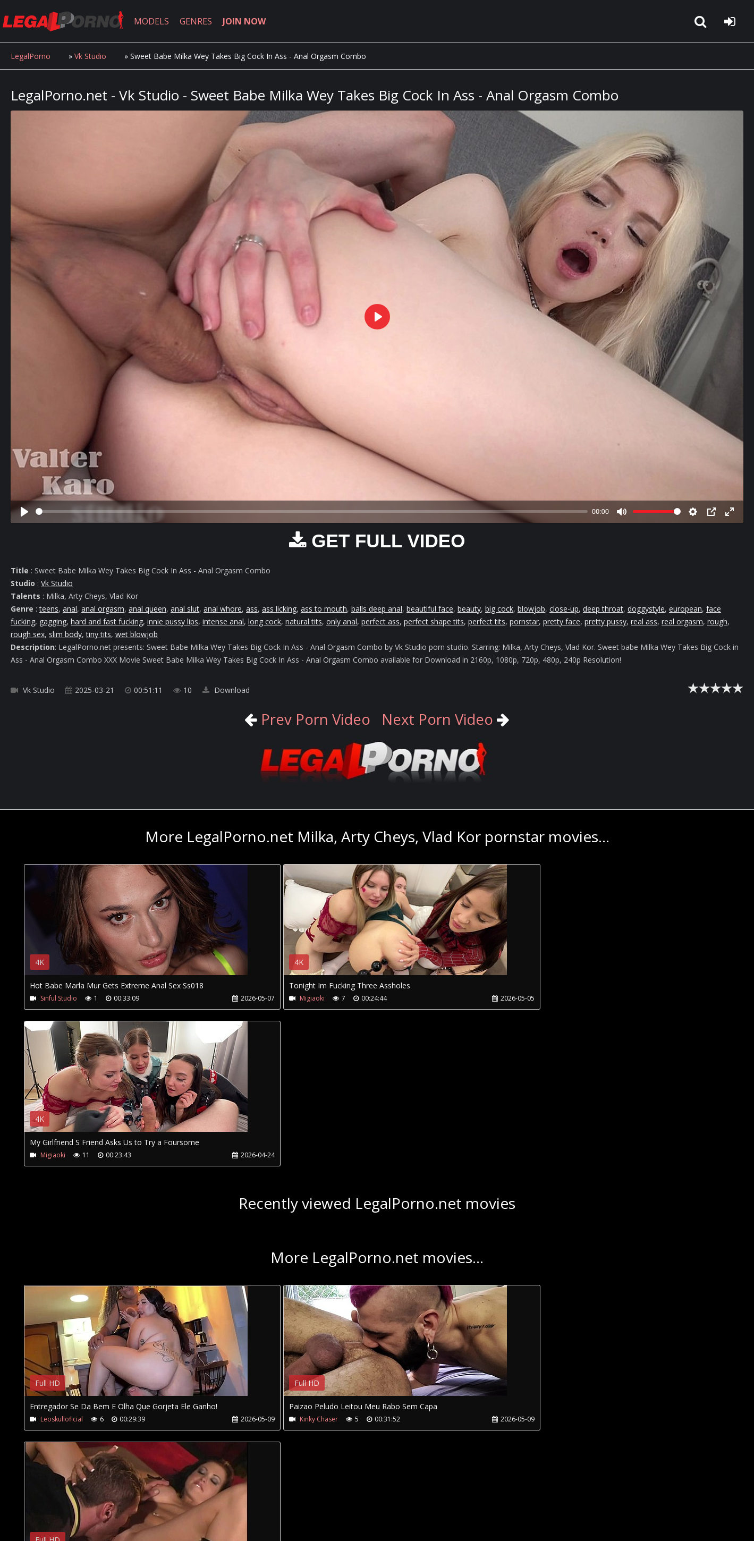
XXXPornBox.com (312, 1491)
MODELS (155, 21)
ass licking (279, 609)
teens (48, 609)
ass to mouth (324, 609)
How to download (185, 1491)
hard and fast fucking (107, 621)
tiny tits (98, 634)
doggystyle (646, 609)
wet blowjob (136, 634)
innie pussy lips (172, 621)
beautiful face (429, 609)
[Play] (24, 511)
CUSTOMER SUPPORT (96, 1491)
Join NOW (29, 1491)
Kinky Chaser (295, 1263)
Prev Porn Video (312, 719)
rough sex (28, 634)
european (685, 609)
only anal (341, 621)
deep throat (603, 609)
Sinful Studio (58, 998)
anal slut (185, 609)
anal (70, 609)
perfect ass (380, 621)
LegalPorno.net (69, 21)
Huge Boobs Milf (537, 1263)
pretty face (561, 621)
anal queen (147, 609)
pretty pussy (605, 621)
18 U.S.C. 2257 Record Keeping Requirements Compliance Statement (347, 1522)
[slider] (312, 511)
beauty (469, 609)
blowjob (531, 609)
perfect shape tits (434, 621)
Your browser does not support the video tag (136, 927)
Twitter (251, 1491)
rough (717, 621)
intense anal (223, 621)
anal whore (223, 609)
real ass (644, 621)
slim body (65, 634)
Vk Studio (90, 56)
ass (252, 609)
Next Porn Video (438, 719)
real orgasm (682, 621)
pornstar (524, 621)
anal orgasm (102, 609)
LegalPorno (30, 56)
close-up (564, 609)
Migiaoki (288, 998)
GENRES (200, 21)
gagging (52, 621)
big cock (499, 609)
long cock (264, 621)
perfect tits (486, 621)
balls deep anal (376, 609)
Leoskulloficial (61, 1263)
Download (226, 690)
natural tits (303, 621)
